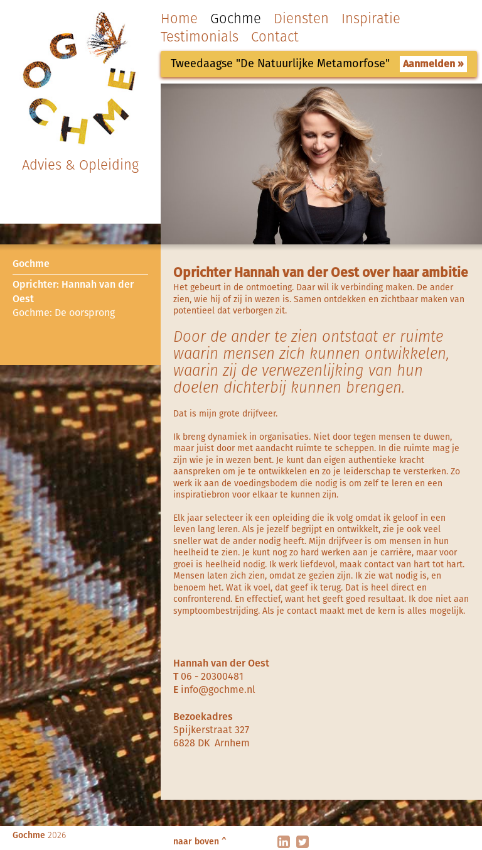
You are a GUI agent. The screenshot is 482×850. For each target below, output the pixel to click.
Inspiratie (370, 18)
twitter (302, 842)
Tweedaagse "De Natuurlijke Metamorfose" (280, 63)
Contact (275, 36)
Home (179, 18)
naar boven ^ (200, 841)
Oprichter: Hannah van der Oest (73, 291)
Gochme (235, 18)
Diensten (301, 18)
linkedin (283, 842)
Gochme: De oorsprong (64, 312)
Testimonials (199, 36)
